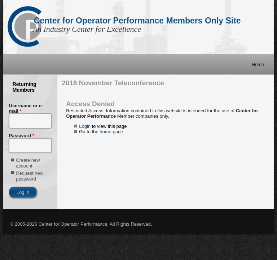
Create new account (28, 163)
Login (85, 126)
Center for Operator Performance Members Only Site (137, 20)
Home (258, 64)
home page (111, 131)
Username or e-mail (26, 108)
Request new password (29, 176)
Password (21, 135)
